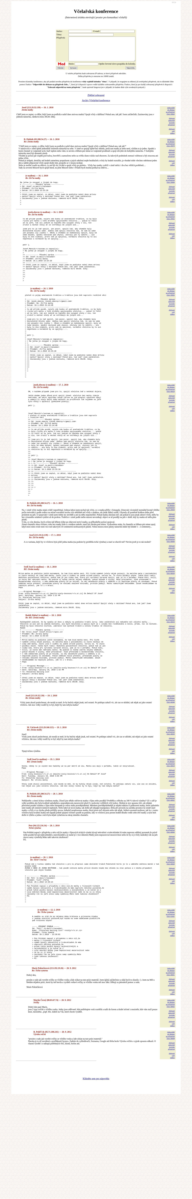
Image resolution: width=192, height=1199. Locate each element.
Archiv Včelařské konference (96, 105)
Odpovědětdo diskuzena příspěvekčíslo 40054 (170, 843)
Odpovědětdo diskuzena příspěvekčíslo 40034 (170, 686)
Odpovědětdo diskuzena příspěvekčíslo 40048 (170, 780)
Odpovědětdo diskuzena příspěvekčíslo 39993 (170, 314)
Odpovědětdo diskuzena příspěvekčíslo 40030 (170, 630)
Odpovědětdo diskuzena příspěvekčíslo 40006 (170, 598)
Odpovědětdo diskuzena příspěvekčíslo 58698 (170, 1138)
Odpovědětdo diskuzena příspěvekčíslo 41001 (170, 1006)
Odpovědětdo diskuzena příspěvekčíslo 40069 (170, 946)
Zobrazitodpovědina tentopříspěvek (171, 126)
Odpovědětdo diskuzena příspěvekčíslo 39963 (170, 115)
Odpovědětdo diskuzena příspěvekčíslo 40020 (170, 427)
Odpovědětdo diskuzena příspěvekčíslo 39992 (170, 225)
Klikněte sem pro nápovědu (96, 1181)
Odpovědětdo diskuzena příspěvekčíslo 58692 (170, 1106)
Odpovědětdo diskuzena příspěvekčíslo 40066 (170, 914)
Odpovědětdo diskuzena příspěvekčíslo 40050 (170, 812)
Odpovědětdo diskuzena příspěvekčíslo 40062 (170, 882)
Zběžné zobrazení (95, 100)
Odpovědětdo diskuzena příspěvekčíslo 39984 (170, 184)
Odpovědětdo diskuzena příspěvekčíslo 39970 (170, 147)
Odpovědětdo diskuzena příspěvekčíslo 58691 (170, 1074)
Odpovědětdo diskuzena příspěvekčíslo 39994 (170, 567)
